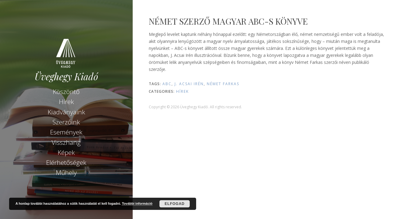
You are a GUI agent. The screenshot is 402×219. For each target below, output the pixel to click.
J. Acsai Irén (189, 83)
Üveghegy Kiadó (66, 76)
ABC (167, 83)
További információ (137, 203)
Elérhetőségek (66, 162)
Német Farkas (223, 83)
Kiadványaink (66, 112)
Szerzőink (66, 122)
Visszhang (66, 142)
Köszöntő (66, 91)
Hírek (66, 101)
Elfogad (175, 204)
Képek (66, 152)
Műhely (66, 172)
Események (66, 132)
